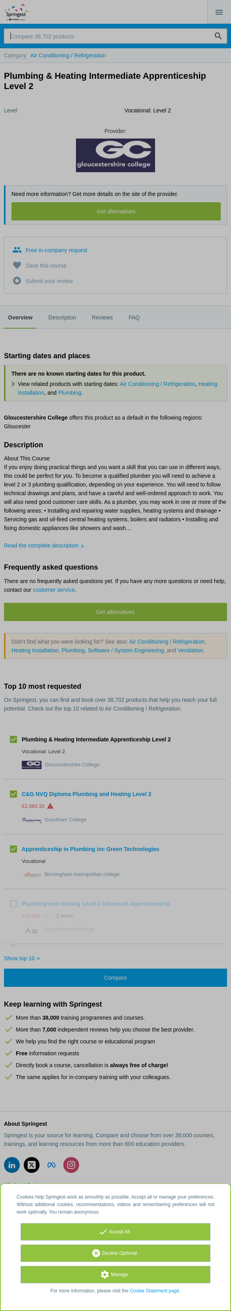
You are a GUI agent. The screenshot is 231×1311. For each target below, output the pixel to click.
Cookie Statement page (154, 1291)
